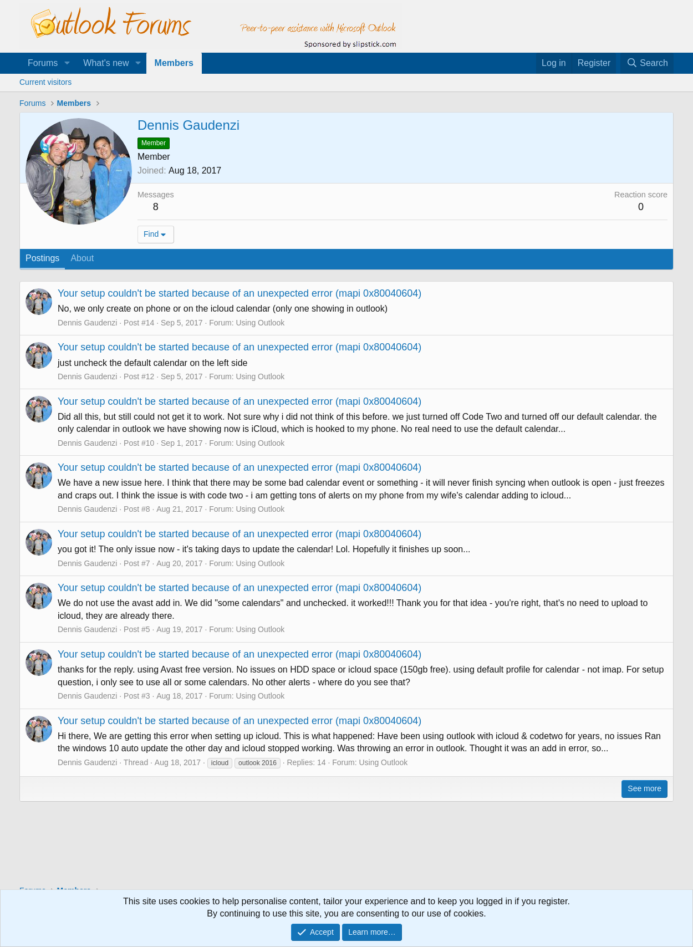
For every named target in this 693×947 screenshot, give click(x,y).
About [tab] (82, 258)
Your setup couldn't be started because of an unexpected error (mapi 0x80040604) (239, 293)
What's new (106, 63)
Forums (43, 63)
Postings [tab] (42, 258)
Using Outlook (260, 322)
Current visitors (45, 82)
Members (174, 63)
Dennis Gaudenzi (87, 322)
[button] (67, 63)
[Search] (647, 63)
